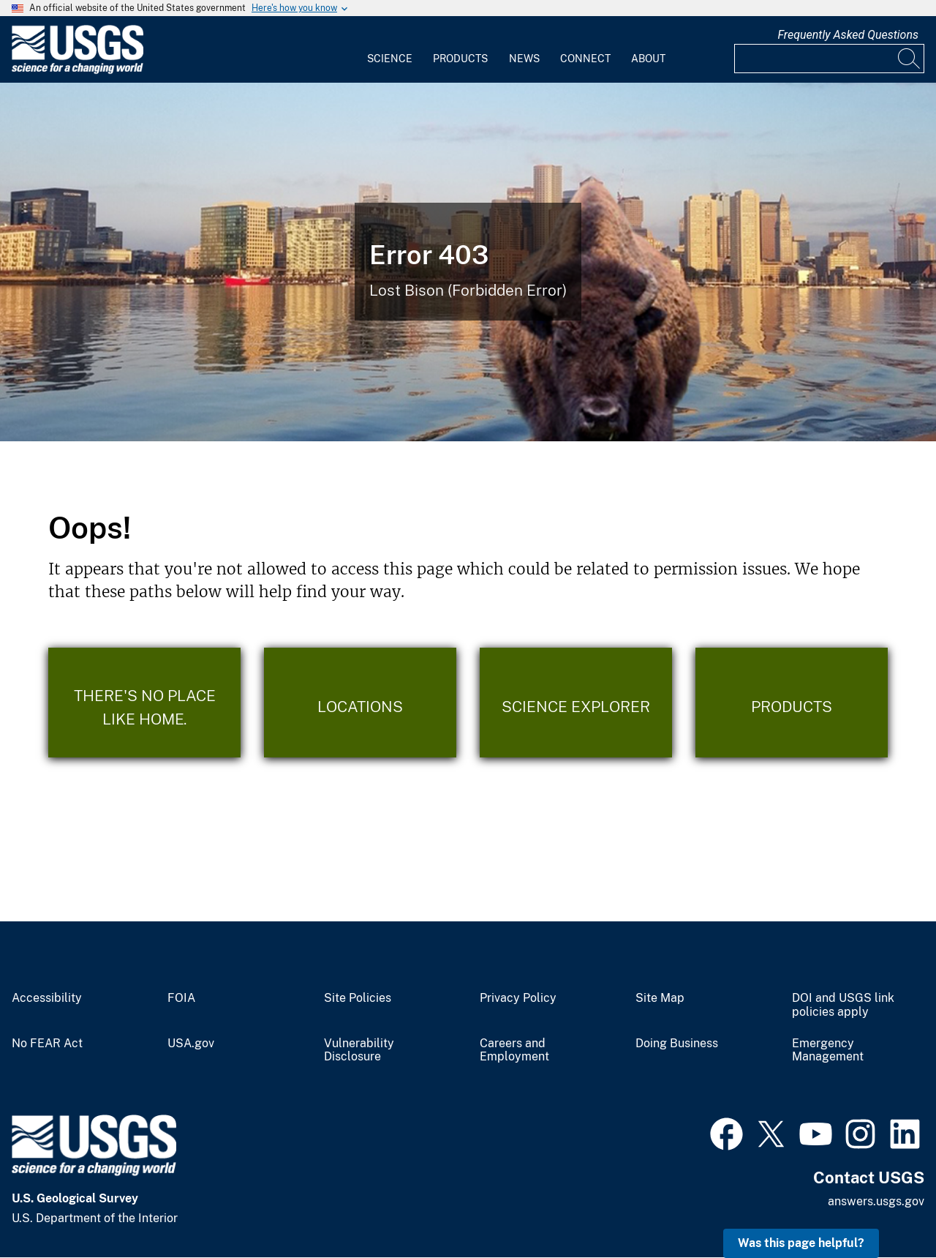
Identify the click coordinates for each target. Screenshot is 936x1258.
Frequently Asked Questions (847, 35)
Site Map (659, 998)
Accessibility (47, 998)
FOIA (181, 998)
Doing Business (676, 1043)
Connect (585, 58)
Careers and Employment (514, 1050)
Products (460, 58)
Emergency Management (828, 1050)
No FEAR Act (47, 1043)
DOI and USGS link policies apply (843, 1005)
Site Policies (357, 998)
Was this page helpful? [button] (801, 1243)
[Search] (909, 58)
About (648, 58)
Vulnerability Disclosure (359, 1050)
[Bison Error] (468, 262)
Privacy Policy (518, 998)
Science (389, 58)
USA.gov (190, 1043)
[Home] (77, 71)
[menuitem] (390, 50)
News (524, 58)
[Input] (829, 58)
